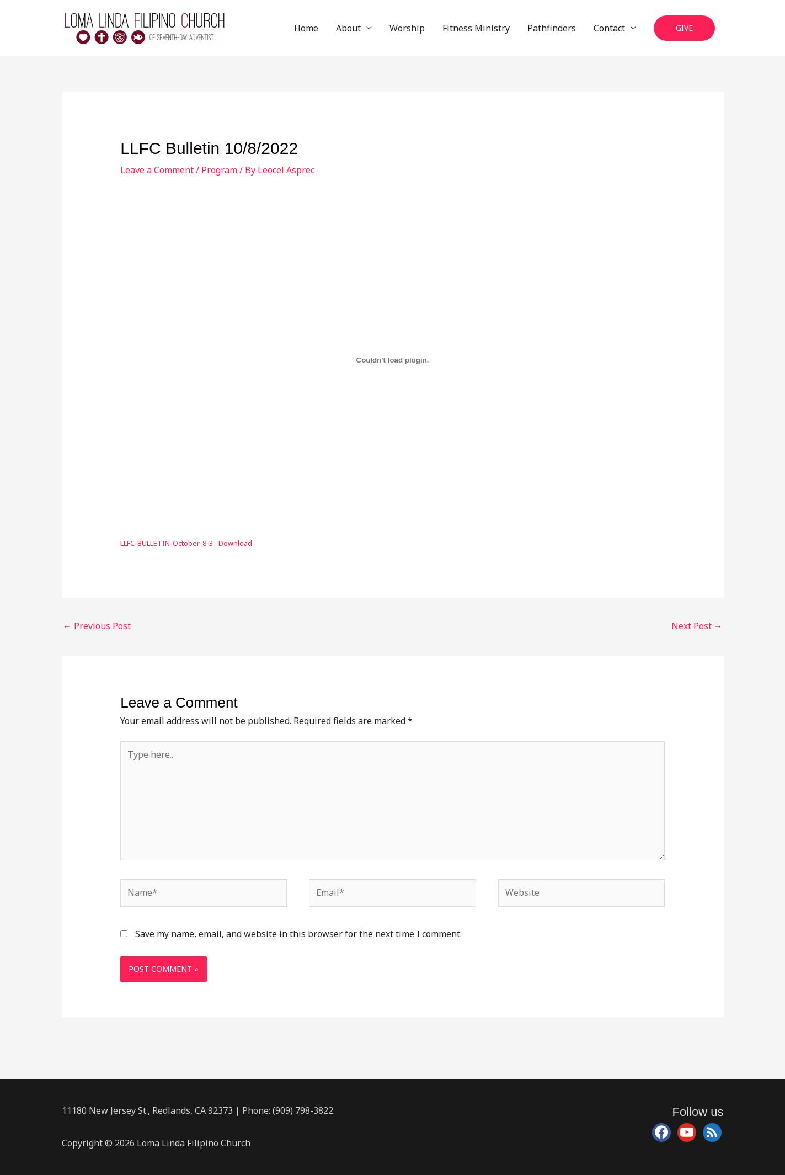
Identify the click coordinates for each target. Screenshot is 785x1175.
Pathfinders (551, 28)
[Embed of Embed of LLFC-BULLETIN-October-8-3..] (392, 360)
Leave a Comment (157, 170)
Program (219, 170)
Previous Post (97, 626)
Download (235, 543)
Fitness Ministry (476, 28)
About (348, 28)
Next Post (697, 626)
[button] (684, 28)
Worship (407, 28)
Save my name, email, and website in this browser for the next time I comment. (298, 934)
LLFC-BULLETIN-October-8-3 (166, 543)
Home (306, 28)
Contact (609, 28)
